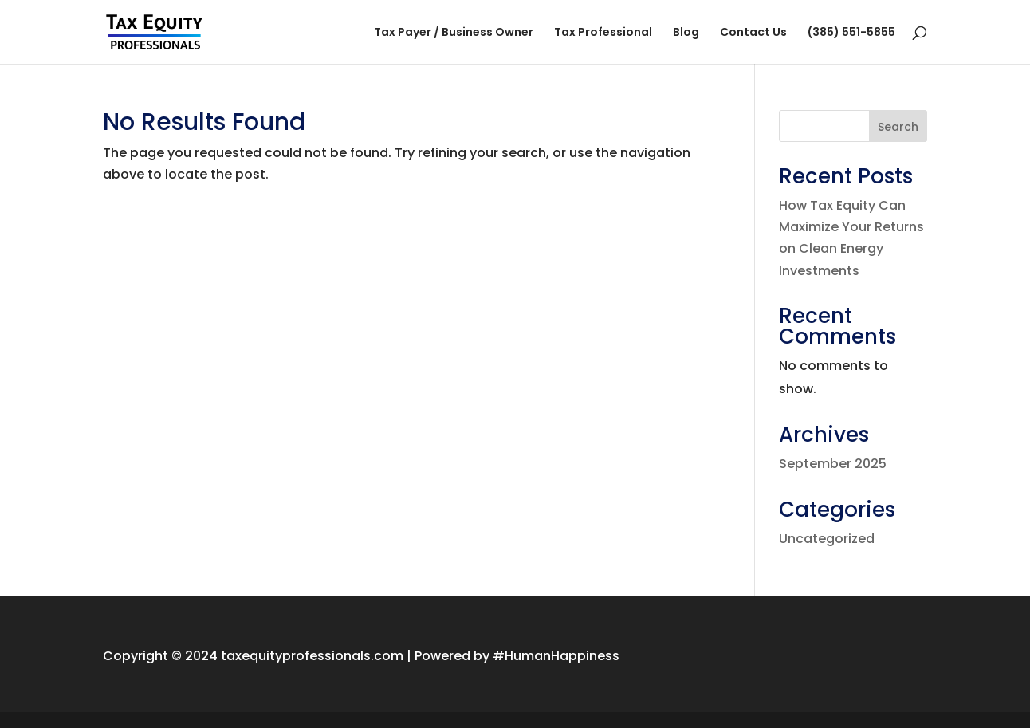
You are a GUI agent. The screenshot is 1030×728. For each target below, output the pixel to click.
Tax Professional (603, 33)
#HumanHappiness (556, 656)
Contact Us (753, 33)
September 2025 (833, 464)
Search (898, 127)
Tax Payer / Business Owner (453, 33)
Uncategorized (827, 538)
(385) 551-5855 (851, 33)
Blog (686, 33)
